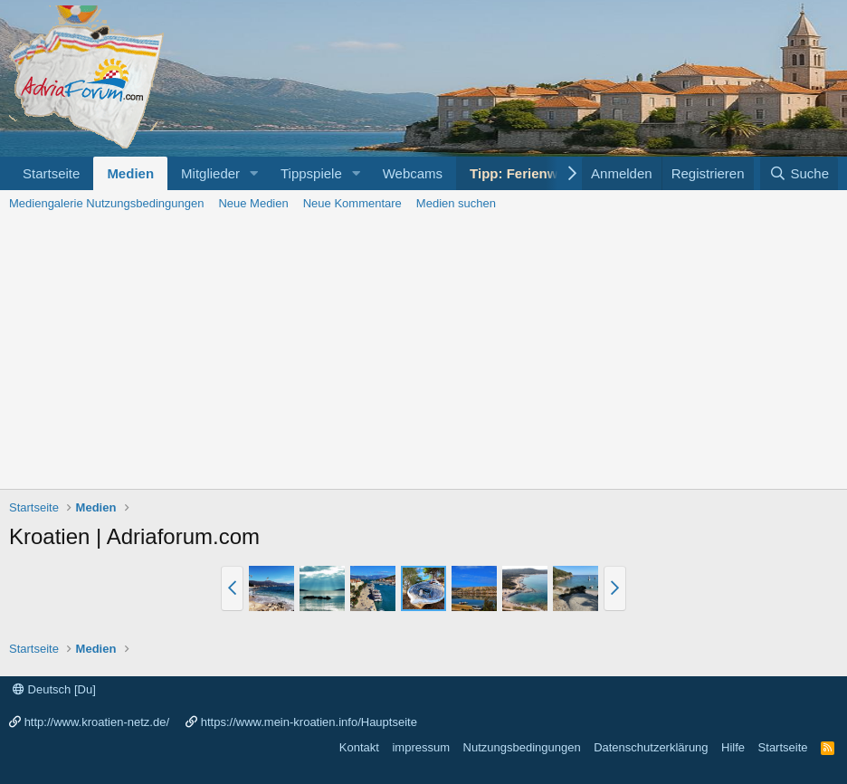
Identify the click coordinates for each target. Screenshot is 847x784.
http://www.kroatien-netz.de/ (96, 722)
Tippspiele (311, 173)
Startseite (51, 173)
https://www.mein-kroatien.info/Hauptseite (309, 722)
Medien (130, 173)
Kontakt (359, 747)
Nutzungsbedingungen (522, 747)
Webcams (413, 173)
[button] (254, 173)
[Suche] (799, 173)
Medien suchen (456, 203)
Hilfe (733, 747)
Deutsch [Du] (54, 689)
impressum (421, 747)
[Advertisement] (423, 353)
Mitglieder (210, 173)
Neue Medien (253, 203)
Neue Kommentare (352, 203)
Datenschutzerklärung (651, 747)
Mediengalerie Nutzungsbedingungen (106, 203)
